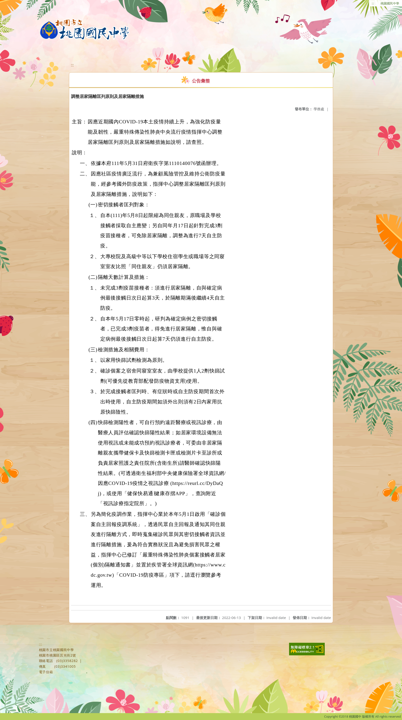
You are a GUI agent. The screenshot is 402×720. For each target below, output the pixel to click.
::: (373, 3)
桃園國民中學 (390, 3)
